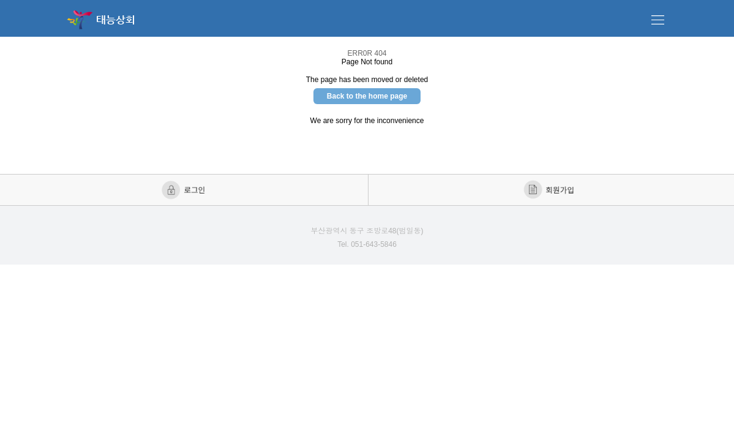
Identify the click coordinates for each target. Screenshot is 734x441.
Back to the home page (367, 96)
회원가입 (550, 190)
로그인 (184, 190)
